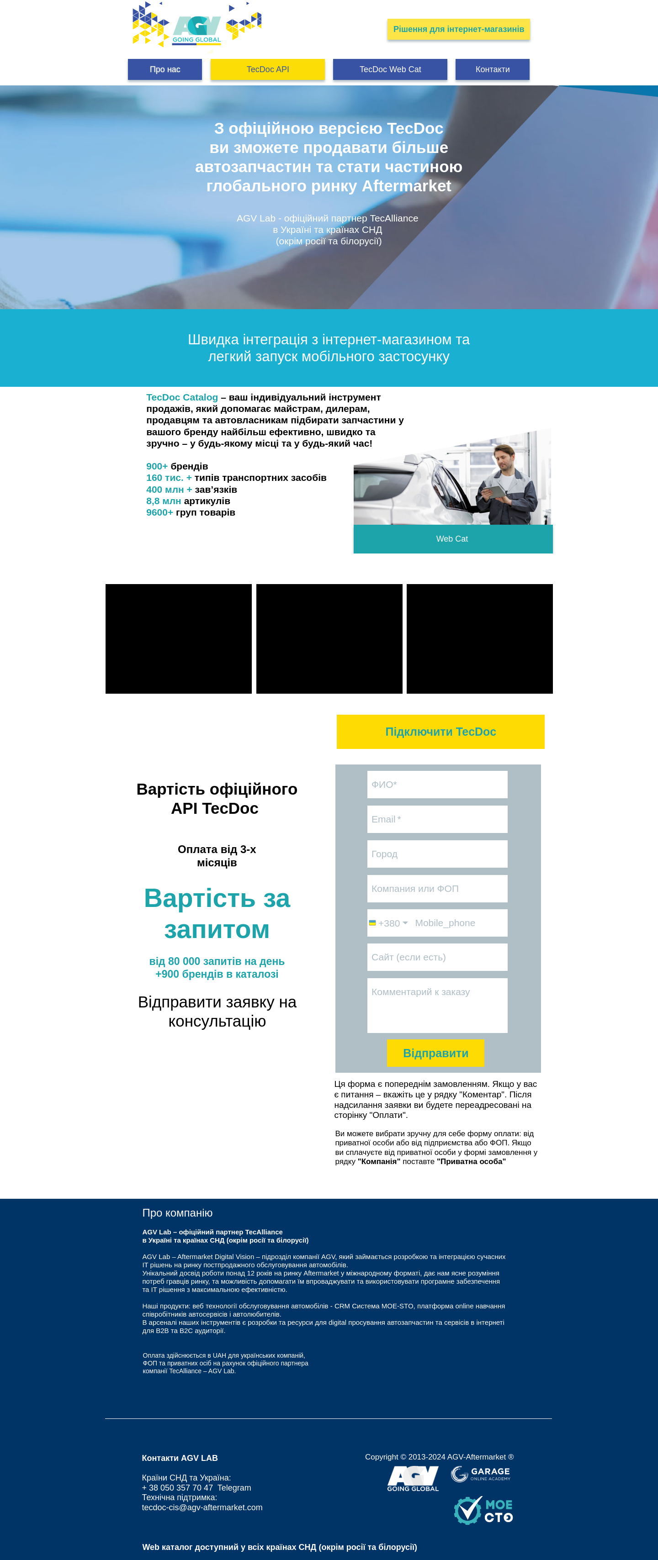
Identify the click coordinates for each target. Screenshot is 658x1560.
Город (384, 854)
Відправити (436, 1053)
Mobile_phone (445, 922)
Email (383, 819)
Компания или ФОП (415, 888)
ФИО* (384, 784)
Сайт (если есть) (408, 957)
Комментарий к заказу (420, 991)
